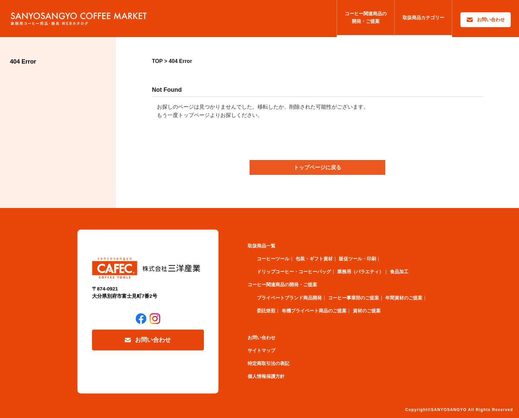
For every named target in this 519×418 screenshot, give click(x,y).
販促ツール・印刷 (357, 258)
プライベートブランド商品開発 (289, 297)
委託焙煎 (266, 310)
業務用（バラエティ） (360, 271)
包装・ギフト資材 (314, 258)
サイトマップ (261, 350)
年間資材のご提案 (403, 297)
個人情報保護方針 (266, 376)
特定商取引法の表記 (268, 363)
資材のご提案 (367, 310)
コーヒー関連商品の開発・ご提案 (366, 17)
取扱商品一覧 (261, 245)
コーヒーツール (273, 258)
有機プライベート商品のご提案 (314, 310)
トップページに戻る (317, 167)
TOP (157, 61)
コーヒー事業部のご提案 (353, 297)
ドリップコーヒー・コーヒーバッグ (294, 271)
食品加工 (399, 271)
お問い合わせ (491, 19)
